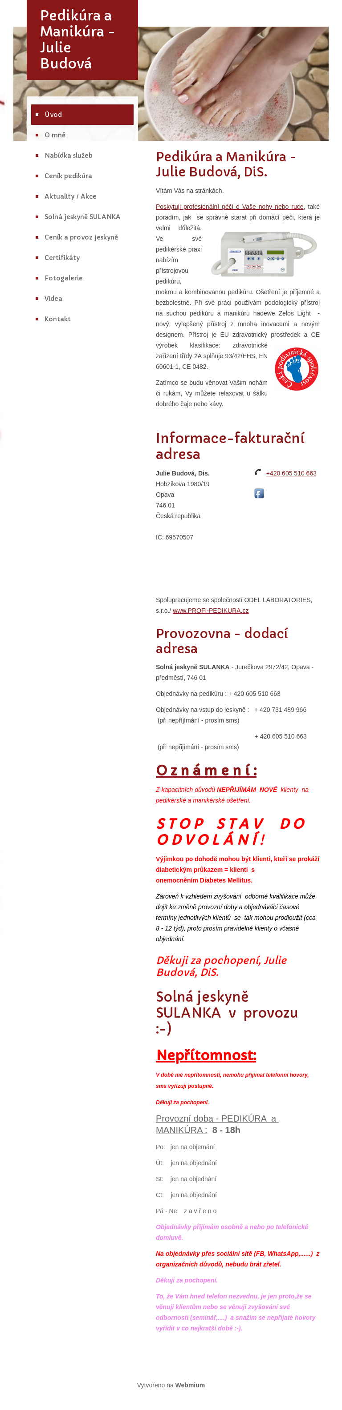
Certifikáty (62, 258)
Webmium (190, 1385)
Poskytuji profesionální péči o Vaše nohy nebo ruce (230, 206)
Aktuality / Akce (71, 196)
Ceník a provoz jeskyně (81, 237)
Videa (53, 299)
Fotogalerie (64, 278)
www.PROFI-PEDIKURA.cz (210, 610)
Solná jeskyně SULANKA (83, 217)
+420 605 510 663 (291, 473)
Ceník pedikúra (68, 176)
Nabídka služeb (69, 156)
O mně (55, 135)
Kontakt (58, 319)
